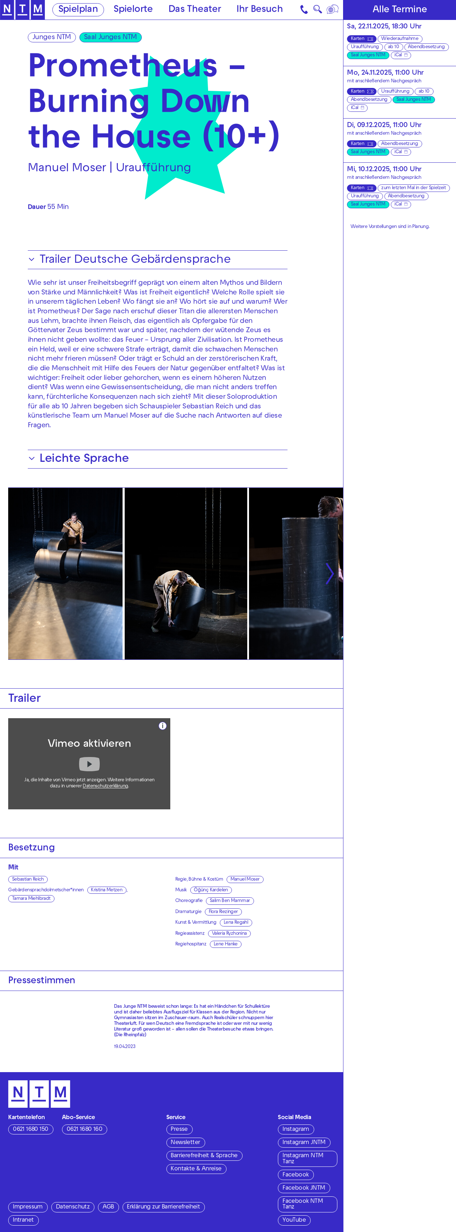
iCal (398, 55)
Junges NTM (51, 38)
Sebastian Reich (28, 879)
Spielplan (78, 10)
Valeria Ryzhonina (229, 933)
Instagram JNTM (304, 1143)
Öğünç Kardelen (211, 890)
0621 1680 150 (30, 1130)
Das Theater (195, 10)
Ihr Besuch (260, 10)
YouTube (294, 1220)
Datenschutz (72, 1207)
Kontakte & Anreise (196, 1169)
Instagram (296, 1130)
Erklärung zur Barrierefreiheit (163, 1207)
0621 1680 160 (84, 1130)
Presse (179, 1130)
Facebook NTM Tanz (303, 1205)
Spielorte (133, 10)
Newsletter (185, 1143)
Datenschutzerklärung (105, 786)
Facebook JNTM (304, 1188)
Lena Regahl (236, 922)
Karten (357, 39)
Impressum (28, 1207)
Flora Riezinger (223, 912)
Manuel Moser (245, 879)
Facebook (296, 1175)
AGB (108, 1207)
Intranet (23, 1220)
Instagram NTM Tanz (303, 1159)
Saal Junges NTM (110, 38)
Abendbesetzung (426, 47)
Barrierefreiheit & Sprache (204, 1156)
